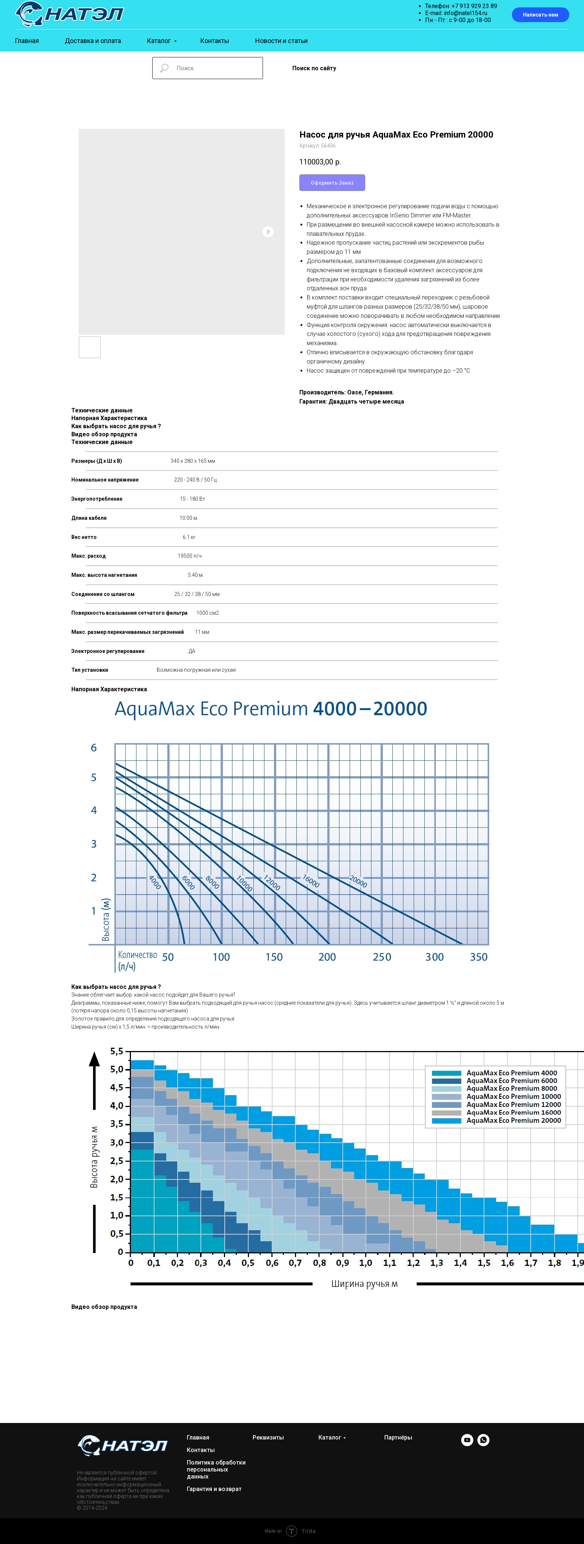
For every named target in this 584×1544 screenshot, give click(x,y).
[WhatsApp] (483, 1444)
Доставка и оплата (93, 41)
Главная (27, 41)
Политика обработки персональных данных (216, 1469)
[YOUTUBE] (467, 1444)
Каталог (159, 41)
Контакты (214, 41)
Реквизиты (268, 1437)
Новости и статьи (281, 41)
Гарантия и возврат (214, 1489)
